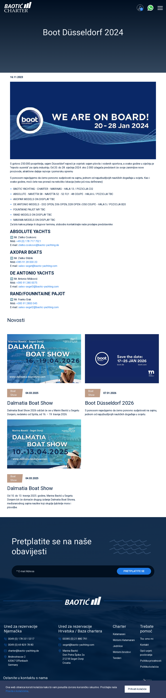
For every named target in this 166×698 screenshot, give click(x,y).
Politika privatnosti (150, 660)
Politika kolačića (149, 666)
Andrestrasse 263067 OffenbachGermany (18, 660)
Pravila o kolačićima (17, 691)
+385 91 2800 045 (26, 303)
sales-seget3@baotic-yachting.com (38, 286)
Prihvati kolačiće (137, 689)
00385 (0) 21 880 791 (75, 638)
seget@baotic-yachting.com (78, 644)
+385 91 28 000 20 (27, 262)
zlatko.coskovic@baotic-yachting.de (38, 245)
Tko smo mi (146, 638)
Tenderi (117, 658)
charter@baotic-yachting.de (23, 650)
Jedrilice (118, 646)
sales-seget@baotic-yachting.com (37, 265)
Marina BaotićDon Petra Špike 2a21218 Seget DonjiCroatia (73, 656)
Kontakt (144, 644)
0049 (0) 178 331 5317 (21, 638)
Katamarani (119, 634)
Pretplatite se (134, 571)
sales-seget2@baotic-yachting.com (38, 307)
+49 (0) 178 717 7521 (29, 241)
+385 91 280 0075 (27, 282)
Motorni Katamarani (124, 640)
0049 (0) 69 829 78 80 (20, 644)
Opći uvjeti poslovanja (146, 652)
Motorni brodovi (122, 652)
